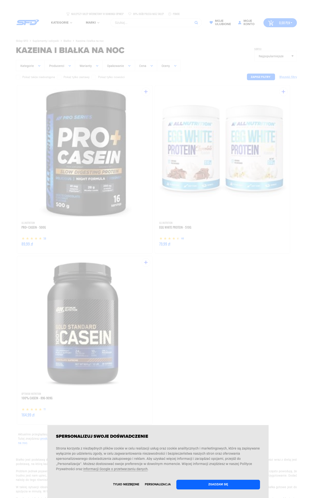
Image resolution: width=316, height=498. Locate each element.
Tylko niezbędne (126, 484)
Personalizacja (158, 484)
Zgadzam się (218, 484)
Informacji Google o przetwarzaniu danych (115, 468)
